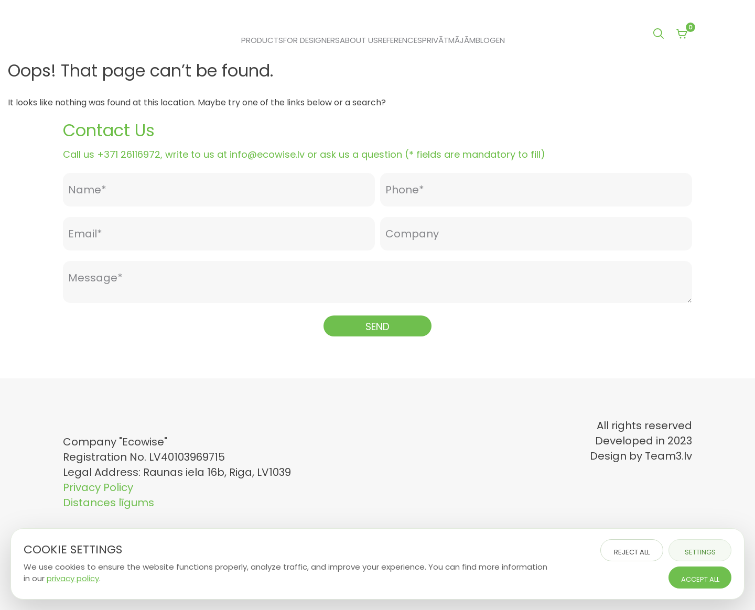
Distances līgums (108, 502)
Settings (700, 552)
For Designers (311, 40)
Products (262, 40)
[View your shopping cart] (681, 34)
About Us (359, 40)
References (400, 40)
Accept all (700, 579)
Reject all (632, 552)
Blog (486, 40)
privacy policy (73, 578)
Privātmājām (449, 40)
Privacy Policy (98, 487)
